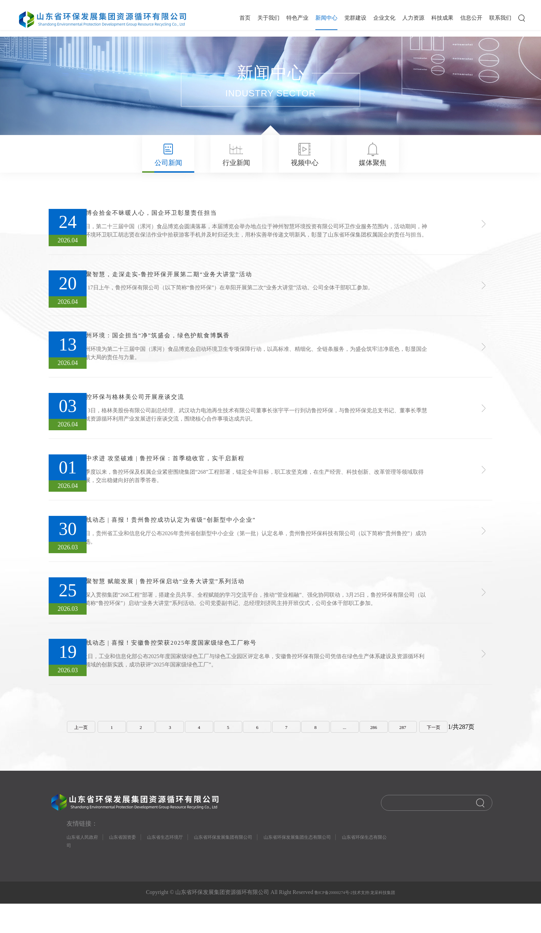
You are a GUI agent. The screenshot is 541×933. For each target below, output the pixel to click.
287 (412, 749)
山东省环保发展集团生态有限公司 (340, 863)
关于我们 (268, 18)
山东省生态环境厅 (182, 863)
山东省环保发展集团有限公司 (251, 863)
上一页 (69, 749)
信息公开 (471, 18)
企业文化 (384, 18)
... (350, 749)
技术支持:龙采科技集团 (380, 922)
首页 (244, 18)
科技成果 (442, 18)
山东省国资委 (132, 863)
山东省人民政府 (86, 863)
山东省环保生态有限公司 (101, 874)
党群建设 (355, 18)
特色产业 (297, 18)
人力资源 (413, 18)
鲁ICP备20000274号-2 (325, 922)
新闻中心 (326, 18)
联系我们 (500, 18)
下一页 (445, 749)
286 (381, 749)
